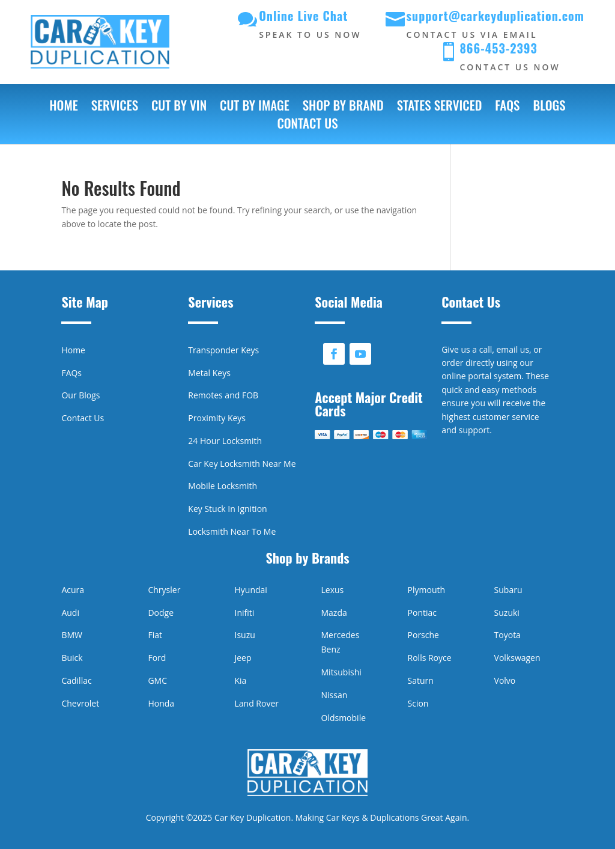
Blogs (549, 107)
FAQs (507, 107)
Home (63, 107)
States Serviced (439, 107)
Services (114, 107)
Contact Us (307, 125)
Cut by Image (254, 107)
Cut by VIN (179, 107)
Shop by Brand (343, 107)
